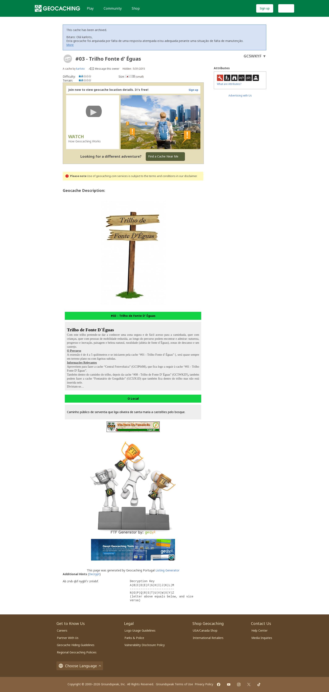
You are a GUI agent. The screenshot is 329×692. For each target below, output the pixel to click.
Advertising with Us (240, 95)
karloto (80, 68)
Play (90, 8)
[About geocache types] (68, 59)
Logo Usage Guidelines (139, 630)
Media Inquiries (261, 638)
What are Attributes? (229, 84)
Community (113, 8)
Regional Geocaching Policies (77, 652)
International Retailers (208, 638)
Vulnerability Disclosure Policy (144, 645)
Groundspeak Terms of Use (174, 684)
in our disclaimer (186, 176)
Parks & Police (134, 638)
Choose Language (79, 665)
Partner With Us (67, 638)
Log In (286, 8)
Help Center (259, 630)
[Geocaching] (57, 8)
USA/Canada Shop (205, 630)
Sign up (265, 8)
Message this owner (107, 68)
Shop (136, 8)
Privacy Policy (204, 684)
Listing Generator (167, 570)
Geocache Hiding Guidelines (75, 645)
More (70, 45)
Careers (62, 630)
